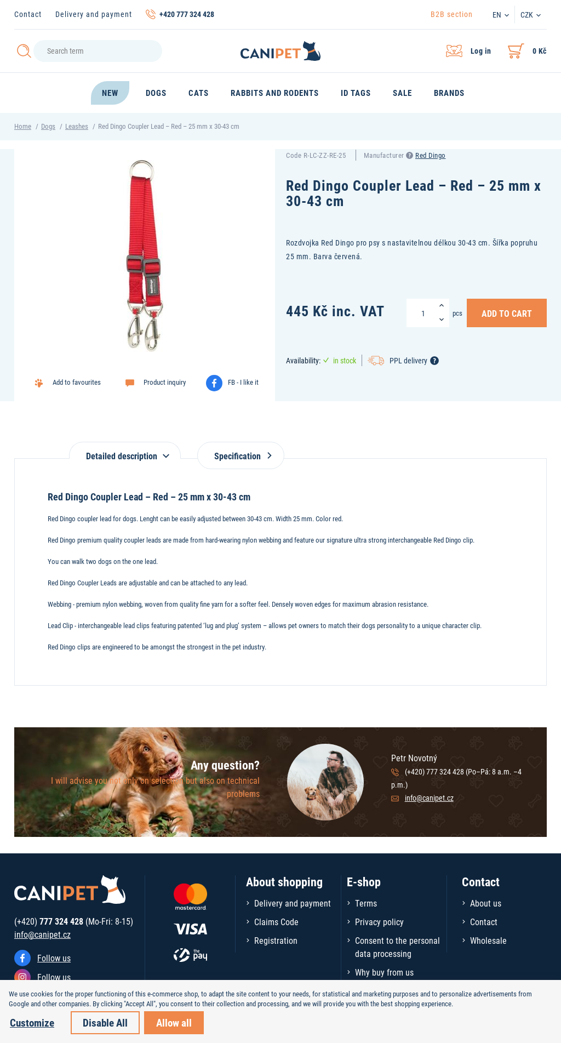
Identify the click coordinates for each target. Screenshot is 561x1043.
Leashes (76, 126)
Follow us (54, 958)
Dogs (48, 126)
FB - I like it (243, 382)
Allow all (174, 1022)
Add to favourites (77, 382)
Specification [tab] (240, 455)
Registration (275, 940)
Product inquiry (165, 382)
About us (485, 903)
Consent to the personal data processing (397, 946)
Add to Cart (507, 313)
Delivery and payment (93, 14)
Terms (366, 903)
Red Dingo (430, 155)
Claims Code (276, 921)
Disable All (105, 1022)
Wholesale (488, 940)
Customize (32, 1022)
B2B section (452, 14)
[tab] (125, 450)
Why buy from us (384, 972)
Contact (28, 14)
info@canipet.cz (429, 798)
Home (22, 126)
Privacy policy (379, 921)
